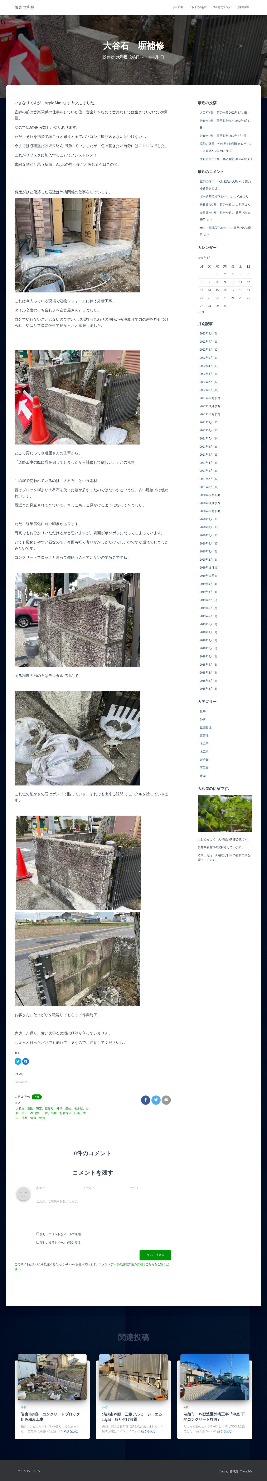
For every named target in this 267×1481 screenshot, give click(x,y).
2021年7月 (206, 438)
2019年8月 (206, 591)
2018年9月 (206, 632)
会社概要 (178, 7)
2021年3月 (206, 470)
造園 (203, 776)
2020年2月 (206, 559)
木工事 (204, 743)
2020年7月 (206, 535)
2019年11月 (207, 567)
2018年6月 (206, 656)
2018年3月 (206, 680)
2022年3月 (206, 373)
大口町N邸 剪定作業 (214, 112)
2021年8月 (206, 430)
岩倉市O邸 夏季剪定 (214, 135)
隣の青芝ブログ (221, 7)
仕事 (203, 711)
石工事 (204, 767)
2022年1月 (206, 390)
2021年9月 (206, 422)
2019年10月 (207, 575)
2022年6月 (206, 349)
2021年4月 (206, 462)
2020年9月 (206, 519)
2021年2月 (206, 478)
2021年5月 (206, 454)
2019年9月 (206, 583)
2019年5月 (206, 616)
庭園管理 (206, 727)
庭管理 (204, 735)
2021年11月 (207, 406)
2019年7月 (206, 600)
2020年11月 (207, 503)
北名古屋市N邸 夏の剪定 (217, 159)
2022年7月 (206, 341)
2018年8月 (206, 640)
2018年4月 (206, 672)
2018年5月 (206, 664)
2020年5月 (206, 551)
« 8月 (201, 312)
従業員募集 (243, 7)
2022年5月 (206, 357)
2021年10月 (207, 414)
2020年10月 (207, 511)
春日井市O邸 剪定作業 (215, 204)
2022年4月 (206, 366)
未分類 (204, 759)
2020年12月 (207, 495)
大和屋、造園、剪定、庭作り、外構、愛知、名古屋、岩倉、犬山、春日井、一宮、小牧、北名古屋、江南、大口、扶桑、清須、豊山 (52, 1113)
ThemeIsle (246, 1471)
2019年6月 (206, 608)
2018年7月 (206, 648)
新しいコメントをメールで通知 (60, 1234)
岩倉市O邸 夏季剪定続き (217, 120)
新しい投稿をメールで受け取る (60, 1242)
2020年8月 (206, 527)
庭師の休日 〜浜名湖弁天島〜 (220, 181)
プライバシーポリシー (30, 1471)
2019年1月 (206, 624)
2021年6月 (206, 446)
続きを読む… (72, 1431)
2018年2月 (206, 688)
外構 (37, 1097)
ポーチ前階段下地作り (214, 196)
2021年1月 (206, 487)
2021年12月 (207, 398)
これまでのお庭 (198, 7)
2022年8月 (206, 333)
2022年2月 (206, 382)
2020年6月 (206, 543)
